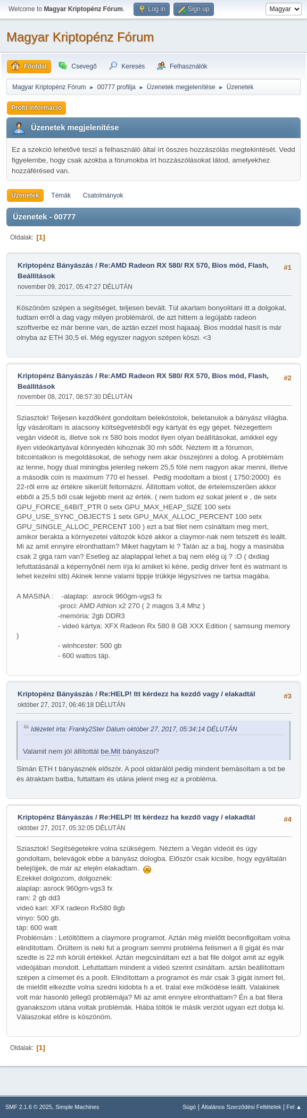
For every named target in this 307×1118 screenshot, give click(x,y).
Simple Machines (77, 1107)
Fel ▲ (294, 1107)
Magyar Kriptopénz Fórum (80, 37)
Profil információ (36, 108)
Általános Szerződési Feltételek (241, 1107)
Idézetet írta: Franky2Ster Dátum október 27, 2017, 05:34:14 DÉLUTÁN (134, 729)
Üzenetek (25, 195)
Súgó (189, 1107)
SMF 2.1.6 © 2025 (28, 1107)
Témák (61, 195)
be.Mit (110, 751)
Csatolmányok (103, 195)
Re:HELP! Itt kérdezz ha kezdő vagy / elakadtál (177, 694)
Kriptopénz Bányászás (55, 265)
